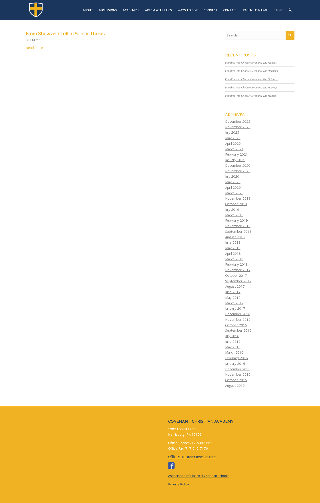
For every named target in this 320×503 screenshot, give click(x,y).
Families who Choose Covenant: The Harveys (251, 87)
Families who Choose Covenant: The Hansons (251, 70)
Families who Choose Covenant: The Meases (250, 95)
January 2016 (235, 363)
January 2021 (235, 160)
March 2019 (234, 215)
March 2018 (234, 259)
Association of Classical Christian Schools (198, 475)
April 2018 (233, 253)
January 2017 (235, 308)
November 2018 (237, 226)
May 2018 (232, 248)
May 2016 (232, 347)
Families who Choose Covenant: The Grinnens (251, 79)
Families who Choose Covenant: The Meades (251, 62)
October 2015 (236, 380)
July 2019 (232, 209)
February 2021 (236, 154)
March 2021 (234, 149)
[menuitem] (88, 10)
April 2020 (233, 187)
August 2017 (235, 286)
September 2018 (238, 231)
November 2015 (237, 374)
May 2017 (232, 297)
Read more (37, 47)
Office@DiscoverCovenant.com (192, 456)
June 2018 (232, 242)
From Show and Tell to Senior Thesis (65, 33)
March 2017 (234, 303)
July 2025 (232, 132)
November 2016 (237, 319)
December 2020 (237, 165)
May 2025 (232, 138)
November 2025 (237, 127)
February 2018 (236, 264)
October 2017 (236, 275)
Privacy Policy (178, 484)
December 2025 (237, 121)
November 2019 (237, 198)
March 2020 (234, 193)
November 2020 (237, 171)
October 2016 (236, 325)
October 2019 (236, 204)
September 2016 (238, 330)
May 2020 (232, 182)
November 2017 (237, 270)
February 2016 (236, 358)
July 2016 (232, 336)
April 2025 (233, 143)
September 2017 (238, 281)
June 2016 (232, 341)
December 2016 (237, 314)
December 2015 (237, 369)
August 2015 (235, 385)
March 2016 (234, 352)
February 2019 (236, 220)
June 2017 (232, 292)
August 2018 (235, 237)
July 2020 (232, 176)
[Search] (290, 10)
